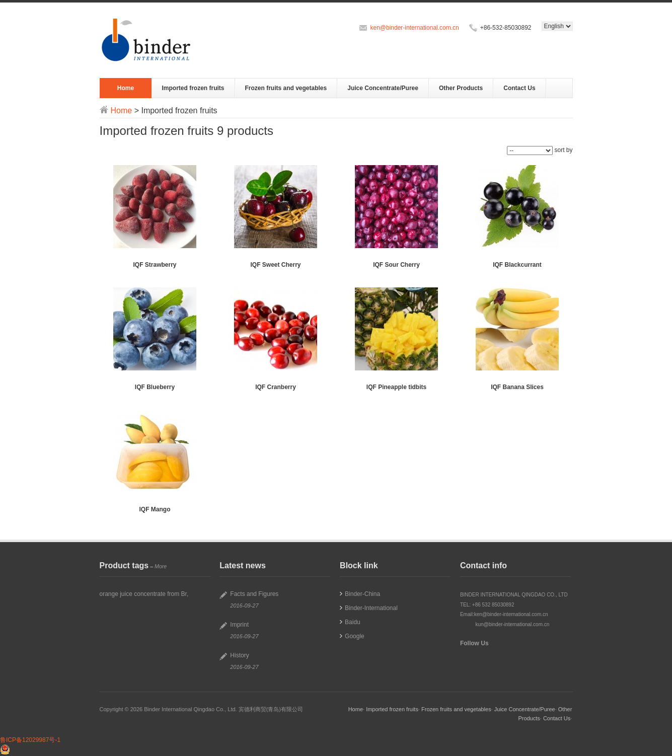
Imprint (239, 624)
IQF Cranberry (275, 387)
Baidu (352, 622)
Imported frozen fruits (193, 88)
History (239, 655)
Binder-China (362, 593)
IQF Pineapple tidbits (396, 387)
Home (125, 88)
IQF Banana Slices (517, 387)
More (161, 566)
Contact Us (519, 88)
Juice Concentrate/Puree (382, 88)
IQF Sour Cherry (396, 264)
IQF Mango (155, 509)
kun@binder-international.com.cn (512, 624)
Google (354, 636)
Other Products (461, 88)
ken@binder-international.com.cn (414, 27)
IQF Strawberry (154, 264)
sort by (563, 150)
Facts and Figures (254, 593)
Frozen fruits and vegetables (286, 88)
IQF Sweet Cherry (275, 264)
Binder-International (371, 608)
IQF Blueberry (155, 387)
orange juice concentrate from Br (143, 593)
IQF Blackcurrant (517, 264)
